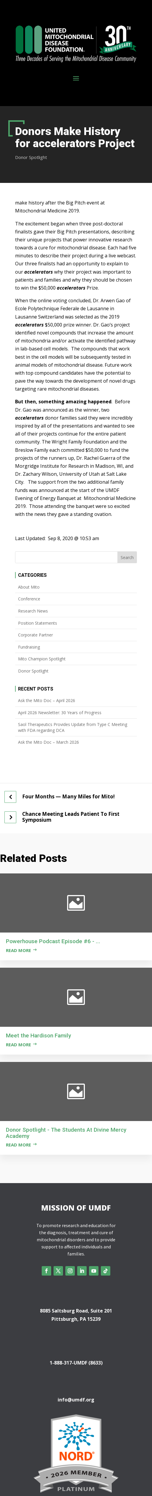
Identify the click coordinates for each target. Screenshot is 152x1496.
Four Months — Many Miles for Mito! (68, 797)
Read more (18, 950)
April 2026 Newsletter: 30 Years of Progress (59, 712)
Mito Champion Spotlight (42, 659)
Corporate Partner (35, 635)
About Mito (29, 587)
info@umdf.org (76, 1399)
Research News (33, 611)
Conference (29, 599)
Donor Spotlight (31, 157)
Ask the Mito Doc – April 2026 (46, 700)
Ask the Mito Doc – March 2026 (48, 742)
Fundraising (29, 647)
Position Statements (37, 623)
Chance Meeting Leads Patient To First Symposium (70, 817)
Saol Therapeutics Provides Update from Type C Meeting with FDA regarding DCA (72, 727)
